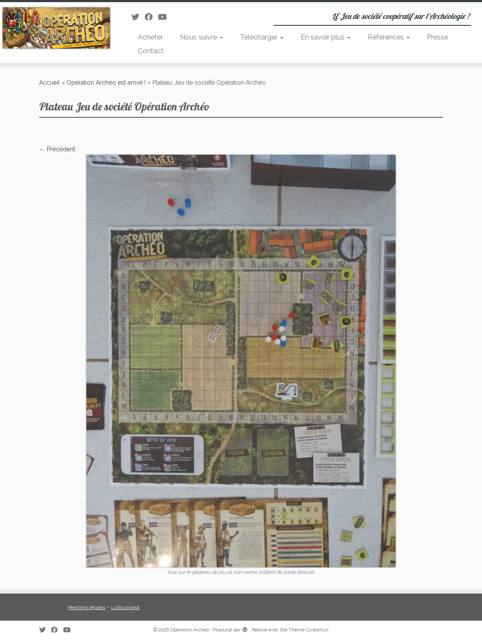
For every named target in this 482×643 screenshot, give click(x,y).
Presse (437, 37)
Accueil (49, 82)
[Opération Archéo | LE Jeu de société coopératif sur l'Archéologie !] (56, 27)
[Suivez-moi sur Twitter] (138, 16)
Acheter (150, 37)
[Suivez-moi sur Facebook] (151, 16)
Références (389, 37)
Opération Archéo (189, 630)
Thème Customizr (309, 630)
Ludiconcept (125, 607)
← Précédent (57, 149)
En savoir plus (326, 37)
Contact (151, 51)
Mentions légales (86, 607)
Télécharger (262, 37)
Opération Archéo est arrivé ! (106, 82)
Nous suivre (201, 37)
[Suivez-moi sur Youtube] (165, 16)
